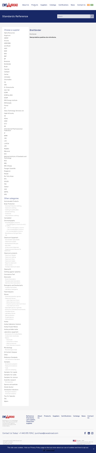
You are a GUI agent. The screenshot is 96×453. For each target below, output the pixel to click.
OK (44, 450)
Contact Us (81, 5)
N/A (5, 154)
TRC (5, 184)
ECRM (6, 92)
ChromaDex (7, 79)
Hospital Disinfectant (11, 287)
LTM (5, 146)
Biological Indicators (10, 391)
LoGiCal (6, 143)
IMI (5, 126)
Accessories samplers (11, 364)
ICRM (5, 121)
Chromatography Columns (12, 222)
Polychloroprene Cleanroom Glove (16, 304)
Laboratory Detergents (11, 289)
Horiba (6, 321)
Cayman (6, 69)
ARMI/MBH (7, 43)
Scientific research (10, 380)
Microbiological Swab (11, 349)
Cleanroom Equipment (11, 237)
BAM (5, 51)
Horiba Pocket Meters (11, 327)
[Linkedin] (89, 433)
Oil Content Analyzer (10, 352)
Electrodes (9, 339)
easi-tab (7, 90)
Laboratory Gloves (10, 313)
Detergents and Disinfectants (13, 285)
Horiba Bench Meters (12, 341)
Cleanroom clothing (10, 208)
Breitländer (7, 64)
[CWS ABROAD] (10, 5)
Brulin (6, 66)
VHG (5, 189)
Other (6, 355)
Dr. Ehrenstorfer (9, 87)
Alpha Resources (9, 33)
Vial (6, 235)
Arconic (6, 41)
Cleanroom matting (10, 257)
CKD (5, 85)
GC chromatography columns (15, 231)
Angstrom (7, 35)
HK (5, 116)
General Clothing (10, 211)
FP (5, 108)
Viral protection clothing (12, 215)
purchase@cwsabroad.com (46, 433)
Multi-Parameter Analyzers (13, 345)
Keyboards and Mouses (11, 243)
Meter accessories (11, 343)
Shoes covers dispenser (12, 247)
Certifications (63, 5)
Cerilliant (7, 72)
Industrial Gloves (9, 311)
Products (34, 5)
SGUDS (6, 181)
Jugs (6, 368)
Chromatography (9, 220)
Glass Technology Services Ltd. (14, 111)
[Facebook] (85, 433)
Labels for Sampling (10, 369)
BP (5, 59)
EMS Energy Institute (10, 100)
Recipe (6, 174)
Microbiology (8, 348)
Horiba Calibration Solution (12, 324)
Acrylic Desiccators (10, 279)
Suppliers (44, 5)
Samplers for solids (10, 375)
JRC (5, 138)
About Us (25, 5)
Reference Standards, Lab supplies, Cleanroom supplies (30, 419)
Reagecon (7, 171)
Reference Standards (10, 357)
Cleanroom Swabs (10, 261)
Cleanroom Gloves (10, 298)
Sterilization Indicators (11, 390)
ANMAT (6, 38)
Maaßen (6, 149)
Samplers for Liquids (10, 372)
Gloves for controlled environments (15, 309)
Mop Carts (8, 245)
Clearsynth (7, 269)
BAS (5, 53)
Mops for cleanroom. (11, 263)
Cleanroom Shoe (10, 259)
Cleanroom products (10, 253)
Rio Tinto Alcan (9, 176)
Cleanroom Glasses (10, 255)
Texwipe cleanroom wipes (12, 266)
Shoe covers (8, 265)
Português (91, 5)
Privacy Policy (50, 450)
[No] (94, 449)
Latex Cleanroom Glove (13, 300)
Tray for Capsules (9, 396)
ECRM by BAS (8, 95)
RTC (5, 179)
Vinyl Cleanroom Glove (13, 305)
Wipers (6, 401)
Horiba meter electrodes (12, 336)
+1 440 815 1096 (26, 433)
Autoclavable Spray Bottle (12, 239)
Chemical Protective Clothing (13, 206)
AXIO (5, 48)
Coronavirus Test (9, 274)
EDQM (6, 98)
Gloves (6, 294)
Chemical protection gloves (13, 296)
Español (88, 5)
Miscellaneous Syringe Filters (13, 233)
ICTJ (5, 124)
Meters (7, 338)
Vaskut (6, 187)
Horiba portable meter (11, 329)
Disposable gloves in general (13, 307)
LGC (5, 141)
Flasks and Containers (11, 366)
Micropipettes (9, 382)
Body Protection (9, 204)
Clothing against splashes (12, 272)
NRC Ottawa (8, 166)
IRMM (5, 136)
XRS (5, 194)
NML (5, 163)
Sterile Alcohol (8, 387)
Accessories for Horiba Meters (13, 334)
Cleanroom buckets (10, 241)
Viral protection (9, 319)
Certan (6, 74)
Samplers (7, 362)
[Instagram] (92, 433)
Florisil (6, 105)
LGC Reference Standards (12, 359)
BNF (5, 56)
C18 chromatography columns (15, 227)
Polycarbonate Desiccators (12, 281)
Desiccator (7, 277)
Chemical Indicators (10, 393)
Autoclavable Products (11, 201)
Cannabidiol (7, 218)
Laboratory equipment (11, 332)
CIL (5, 82)
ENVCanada (7, 103)
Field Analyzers (9, 292)
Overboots (8, 213)
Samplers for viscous (11, 377)
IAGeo (6, 118)
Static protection (9, 315)
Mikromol (7, 151)
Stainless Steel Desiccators (12, 283)
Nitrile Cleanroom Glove (13, 302)
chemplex (7, 77)
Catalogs (53, 5)
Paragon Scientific (10, 168)
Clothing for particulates (12, 209)
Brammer (7, 61)
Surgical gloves (9, 317)
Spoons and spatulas (11, 384)
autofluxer (7, 46)
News (73, 5)
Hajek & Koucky (9, 113)
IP (4, 133)
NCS (5, 161)
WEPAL (6, 192)
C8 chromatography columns (15, 229)
